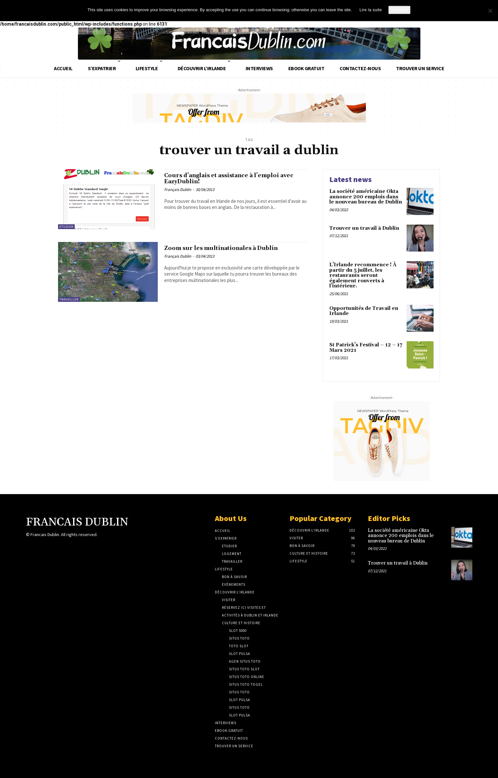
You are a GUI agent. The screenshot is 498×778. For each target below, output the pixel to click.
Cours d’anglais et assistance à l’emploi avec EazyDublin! (232, 180)
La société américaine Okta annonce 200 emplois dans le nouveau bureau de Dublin (365, 196)
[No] (490, 10)
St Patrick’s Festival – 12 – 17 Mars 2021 (365, 347)
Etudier (66, 227)
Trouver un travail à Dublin (364, 228)
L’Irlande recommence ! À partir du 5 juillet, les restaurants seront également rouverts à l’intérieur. (362, 275)
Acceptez (399, 9)
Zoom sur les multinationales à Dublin (231, 249)
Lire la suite (370, 9)
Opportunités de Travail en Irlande (363, 311)
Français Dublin (177, 192)
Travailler (69, 299)
